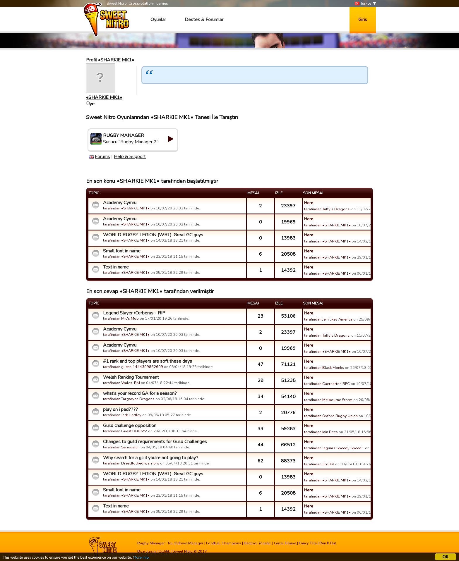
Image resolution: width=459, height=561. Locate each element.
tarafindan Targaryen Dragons (129, 399)
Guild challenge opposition (129, 426)
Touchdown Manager (185, 543)
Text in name (116, 267)
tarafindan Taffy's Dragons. (327, 209)
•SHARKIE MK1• (104, 97)
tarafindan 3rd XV (319, 464)
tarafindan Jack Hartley (122, 415)
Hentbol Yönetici (257, 543)
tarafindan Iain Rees (321, 432)
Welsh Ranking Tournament (131, 377)
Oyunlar (158, 19)
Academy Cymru (119, 203)
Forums (102, 156)
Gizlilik (164, 551)
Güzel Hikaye (285, 543)
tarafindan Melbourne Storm (328, 399)
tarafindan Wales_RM (121, 383)
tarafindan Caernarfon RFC (327, 383)
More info (141, 558)
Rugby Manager (151, 543)
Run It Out (327, 543)
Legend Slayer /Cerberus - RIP (134, 313)
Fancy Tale (308, 543)
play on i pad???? (120, 409)
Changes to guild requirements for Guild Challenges (155, 442)
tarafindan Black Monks (324, 367)
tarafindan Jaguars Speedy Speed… (334, 448)
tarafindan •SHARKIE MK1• (126, 208)
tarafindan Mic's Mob (121, 318)
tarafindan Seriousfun (121, 447)
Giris (362, 19)
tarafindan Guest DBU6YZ (125, 431)
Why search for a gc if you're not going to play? (150, 458)
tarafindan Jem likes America (328, 319)
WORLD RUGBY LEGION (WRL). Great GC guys (153, 235)
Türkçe (363, 3)
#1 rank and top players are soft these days (147, 361)
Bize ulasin (146, 551)
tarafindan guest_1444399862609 (133, 366)
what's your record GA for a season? (140, 393)
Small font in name (122, 251)
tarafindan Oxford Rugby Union (331, 416)
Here (308, 203)
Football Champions (223, 543)
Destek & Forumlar (204, 19)
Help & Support (130, 156)
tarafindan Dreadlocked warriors (131, 463)
